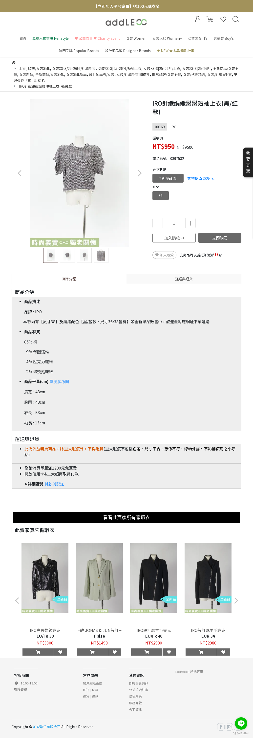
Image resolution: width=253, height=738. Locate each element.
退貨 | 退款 (90, 696)
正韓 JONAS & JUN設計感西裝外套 (99, 630)
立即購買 (220, 238)
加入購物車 (174, 238)
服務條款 (135, 702)
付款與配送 (54, 484)
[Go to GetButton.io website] (241, 733)
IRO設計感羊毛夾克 (154, 630)
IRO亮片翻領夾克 (45, 630)
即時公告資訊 (138, 683)
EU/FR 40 (153, 636)
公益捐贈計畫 (138, 689)
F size (99, 636)
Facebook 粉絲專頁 (189, 671)
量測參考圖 (59, 381)
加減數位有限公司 (47, 726)
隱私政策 (135, 696)
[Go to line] (241, 723)
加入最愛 (164, 254)
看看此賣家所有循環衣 (126, 517)
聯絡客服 (20, 689)
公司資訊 (135, 709)
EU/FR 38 (45, 636)
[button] (139, 173)
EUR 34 (208, 636)
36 (161, 195)
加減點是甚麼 (92, 683)
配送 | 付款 (90, 689)
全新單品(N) (168, 178)
